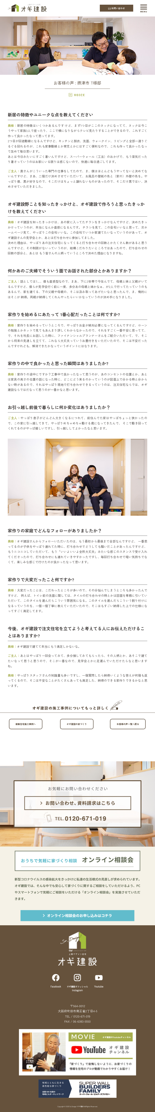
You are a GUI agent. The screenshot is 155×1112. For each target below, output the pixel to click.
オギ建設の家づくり (80, 724)
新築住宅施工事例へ (28, 724)
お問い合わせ (116, 8)
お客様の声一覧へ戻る (131, 724)
